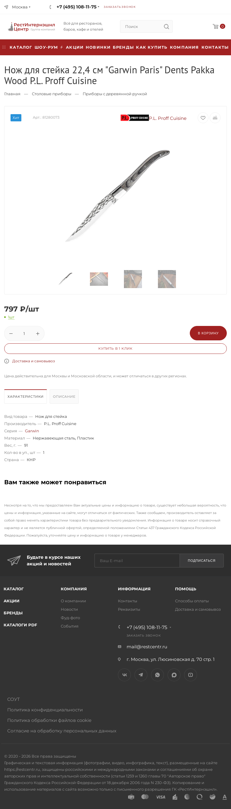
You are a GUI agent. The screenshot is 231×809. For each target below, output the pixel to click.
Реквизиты (129, 609)
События (70, 626)
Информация (134, 588)
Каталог (14, 588)
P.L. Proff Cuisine (154, 118)
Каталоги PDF (20, 624)
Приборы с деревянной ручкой (115, 93)
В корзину (208, 333)
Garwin (32, 430)
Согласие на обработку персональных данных (61, 731)
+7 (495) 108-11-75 (77, 7)
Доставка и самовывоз (33, 361)
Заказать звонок (120, 6)
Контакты (215, 47)
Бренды (123, 47)
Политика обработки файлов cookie (49, 720)
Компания (184, 47)
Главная (12, 93)
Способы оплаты (192, 600)
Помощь (185, 588)
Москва (20, 7)
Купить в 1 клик (115, 348)
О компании (73, 600)
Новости (69, 609)
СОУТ (13, 699)
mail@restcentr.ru (147, 646)
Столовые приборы (51, 93)
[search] (166, 26)
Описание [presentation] (64, 396)
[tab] (26, 398)
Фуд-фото (70, 617)
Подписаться (201, 560)
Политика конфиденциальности (45, 710)
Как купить (151, 47)
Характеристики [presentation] (26, 396)
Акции (12, 600)
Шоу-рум (46, 47)
